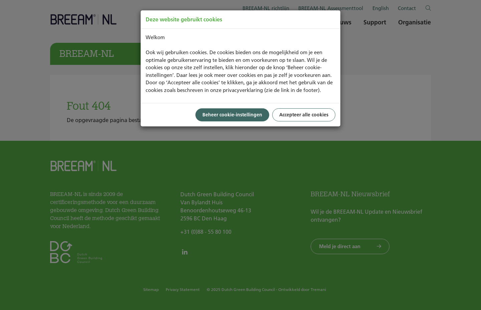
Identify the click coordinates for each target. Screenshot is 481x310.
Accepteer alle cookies (303, 115)
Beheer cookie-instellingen (232, 115)
